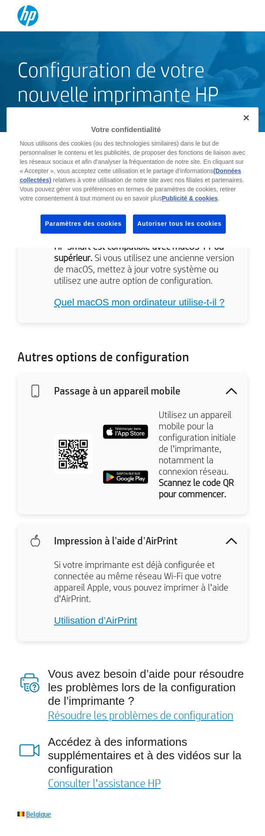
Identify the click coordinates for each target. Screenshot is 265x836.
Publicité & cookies (189, 198)
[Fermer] (246, 117)
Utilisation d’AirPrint (95, 620)
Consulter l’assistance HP (104, 783)
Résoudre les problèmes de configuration (140, 715)
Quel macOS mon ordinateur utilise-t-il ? (139, 302)
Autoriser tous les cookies (179, 223)
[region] (132, 177)
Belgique (38, 814)
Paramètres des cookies (83, 223)
